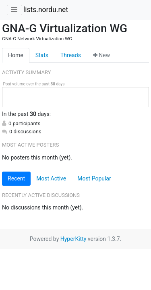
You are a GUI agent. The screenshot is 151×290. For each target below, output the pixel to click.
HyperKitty (73, 239)
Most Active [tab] (51, 178)
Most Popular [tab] (94, 178)
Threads (70, 55)
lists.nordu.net (45, 10)
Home (15, 55)
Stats (41, 55)
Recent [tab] (16, 178)
